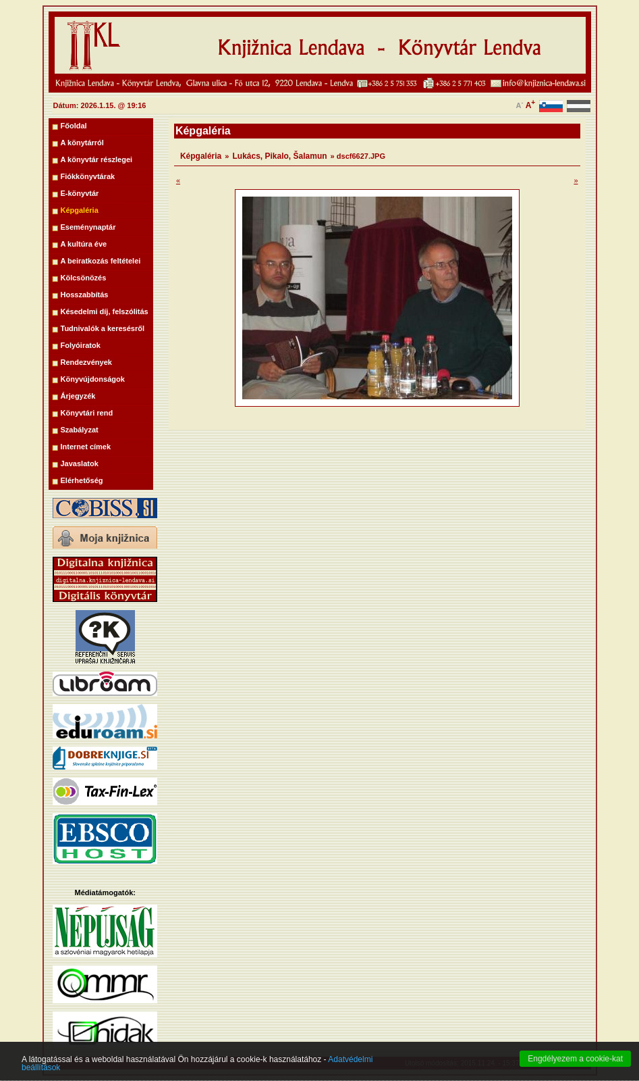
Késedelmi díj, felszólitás (104, 311)
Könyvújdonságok (93, 379)
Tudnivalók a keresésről (103, 328)
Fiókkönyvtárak (88, 176)
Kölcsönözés (84, 278)
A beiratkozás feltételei (101, 261)
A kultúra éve (84, 244)
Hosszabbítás (85, 295)
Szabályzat (80, 430)
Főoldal (74, 126)
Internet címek (86, 447)
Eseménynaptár (88, 227)
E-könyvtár (80, 193)
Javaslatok (80, 463)
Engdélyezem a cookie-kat (575, 1067)
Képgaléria (80, 210)
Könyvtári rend (87, 413)
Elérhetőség (82, 480)
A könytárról (82, 143)
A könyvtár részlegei (97, 159)
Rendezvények (86, 362)
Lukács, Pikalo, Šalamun (280, 156)
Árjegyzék (78, 396)
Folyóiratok (81, 345)
